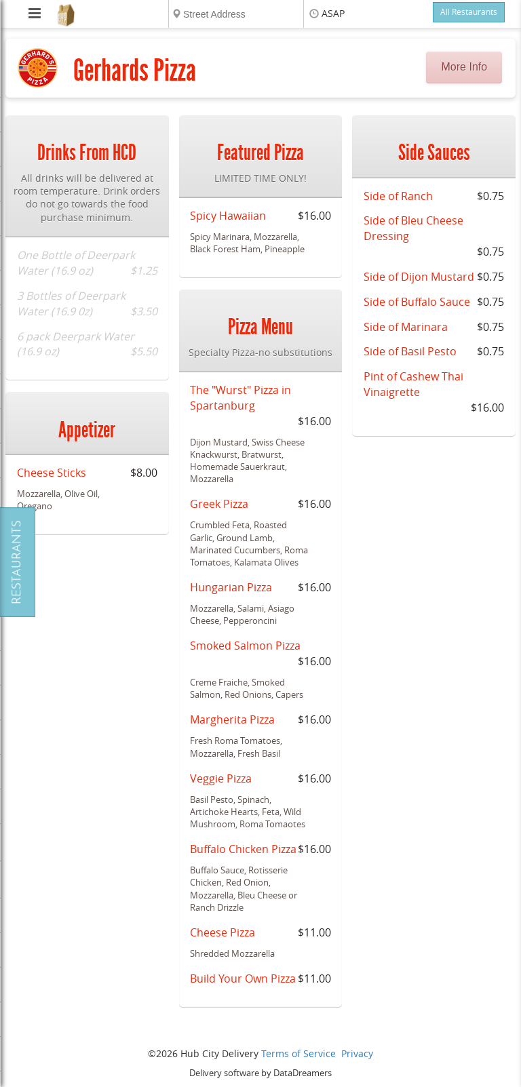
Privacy (357, 1054)
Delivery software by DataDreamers (260, 1073)
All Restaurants (468, 12)
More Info (465, 67)
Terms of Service (298, 1054)
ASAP (333, 14)
